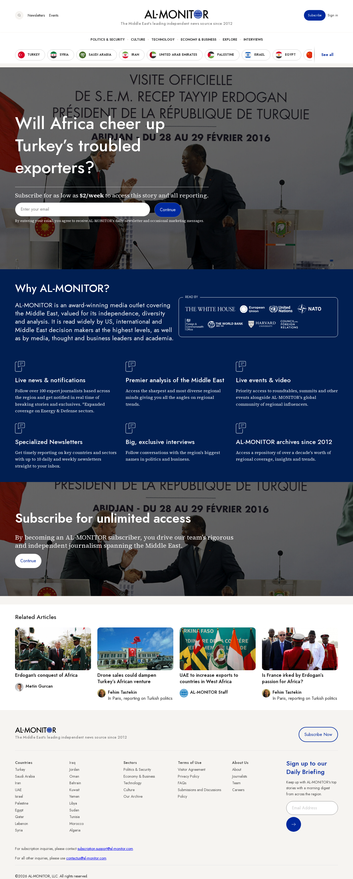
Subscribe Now (318, 734)
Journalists (239, 776)
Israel (19, 796)
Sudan (74, 810)
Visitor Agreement (191, 769)
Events (53, 15)
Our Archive (132, 796)
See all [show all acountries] (327, 55)
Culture (138, 39)
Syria (19, 830)
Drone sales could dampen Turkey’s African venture (126, 678)
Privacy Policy (188, 776)
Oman (74, 776)
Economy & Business (198, 39)
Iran (18, 783)
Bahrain (75, 783)
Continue (28, 561)
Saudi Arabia (25, 776)
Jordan (74, 769)
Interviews (253, 39)
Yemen (74, 796)
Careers (238, 789)
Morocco (76, 823)
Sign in (333, 15)
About (236, 769)
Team (236, 783)
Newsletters (36, 15)
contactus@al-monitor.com (86, 858)
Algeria (74, 830)
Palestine (21, 803)
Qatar (19, 816)
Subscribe (315, 15)
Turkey (20, 769)
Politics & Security (107, 39)
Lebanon (21, 823)
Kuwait (74, 789)
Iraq (72, 762)
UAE (18, 789)
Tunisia (74, 816)
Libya (73, 803)
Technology (162, 39)
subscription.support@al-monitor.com (105, 848)
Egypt (19, 810)
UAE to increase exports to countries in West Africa (209, 678)
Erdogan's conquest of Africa (46, 675)
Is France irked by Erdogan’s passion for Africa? (292, 678)
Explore (230, 39)
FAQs (182, 783)
